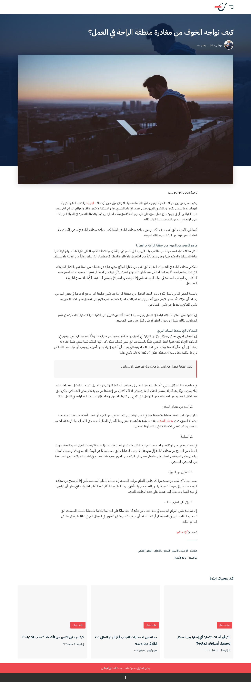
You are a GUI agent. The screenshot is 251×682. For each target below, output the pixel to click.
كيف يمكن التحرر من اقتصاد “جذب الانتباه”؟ (53, 637)
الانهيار (175, 551)
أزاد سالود (182, 532)
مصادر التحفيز (166, 420)
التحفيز (166, 551)
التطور (157, 551)
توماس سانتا (216, 45)
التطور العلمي (145, 551)
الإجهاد (90, 203)
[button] (230, 7)
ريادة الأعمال (180, 558)
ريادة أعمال (224, 625)
